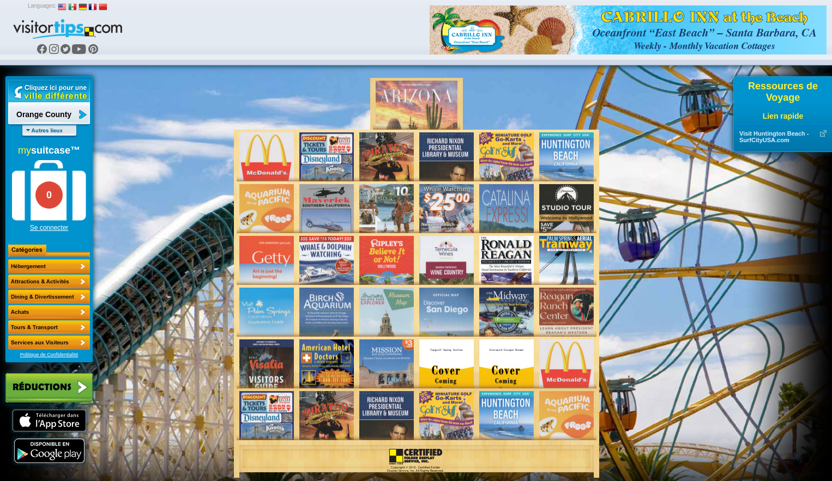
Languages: (42, 6)
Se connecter (49, 228)
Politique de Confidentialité (49, 354)
